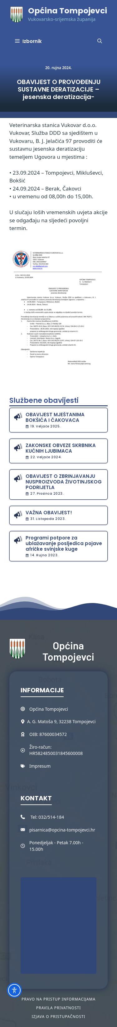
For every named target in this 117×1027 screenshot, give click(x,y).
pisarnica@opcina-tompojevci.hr (62, 830)
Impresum (40, 766)
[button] (99, 41)
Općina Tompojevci (67, 10)
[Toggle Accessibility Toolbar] (14, 990)
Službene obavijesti (44, 400)
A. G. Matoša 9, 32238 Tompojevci (61, 721)
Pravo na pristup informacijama (58, 999)
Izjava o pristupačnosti (58, 1016)
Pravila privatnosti (58, 1008)
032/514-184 (51, 817)
